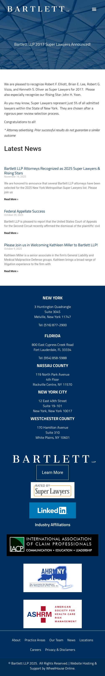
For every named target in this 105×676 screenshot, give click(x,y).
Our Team (56, 639)
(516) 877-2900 (55, 324)
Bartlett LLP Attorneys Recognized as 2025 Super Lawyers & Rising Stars (52, 171)
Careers (35, 649)
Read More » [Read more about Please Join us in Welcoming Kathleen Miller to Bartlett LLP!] (11, 271)
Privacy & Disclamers (60, 649)
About (16, 639)
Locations (86, 639)
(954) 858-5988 (55, 357)
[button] (94, 8)
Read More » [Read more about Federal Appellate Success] (11, 233)
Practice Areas (35, 639)
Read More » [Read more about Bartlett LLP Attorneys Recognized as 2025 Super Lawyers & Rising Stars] (11, 199)
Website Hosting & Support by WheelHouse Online (63, 666)
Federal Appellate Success (24, 211)
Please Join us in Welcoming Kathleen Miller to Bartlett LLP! (51, 245)
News (71, 639)
